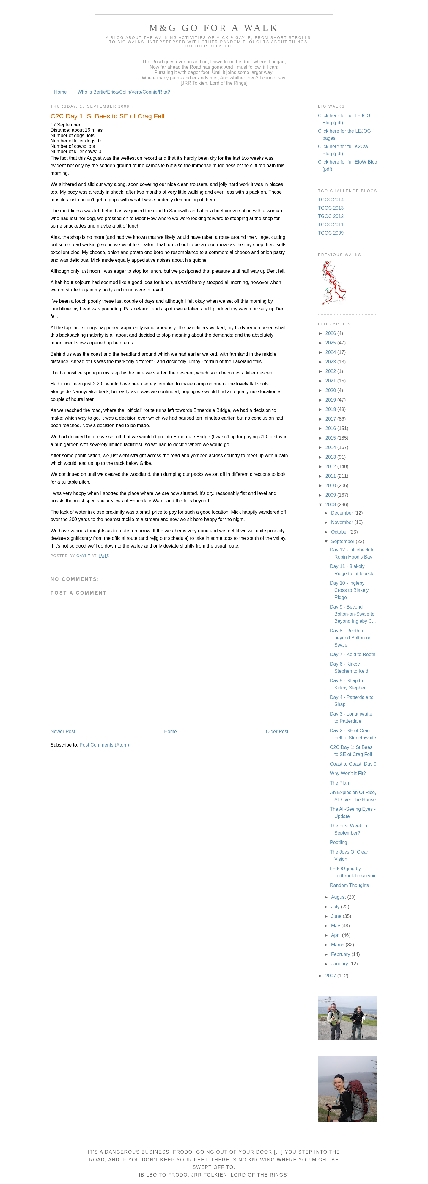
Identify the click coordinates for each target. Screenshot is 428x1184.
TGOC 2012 (331, 216)
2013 (331, 457)
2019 (331, 399)
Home (60, 92)
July (336, 906)
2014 (331, 447)
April (336, 935)
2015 (331, 437)
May (336, 925)
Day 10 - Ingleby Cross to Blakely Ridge (349, 590)
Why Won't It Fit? (348, 773)
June (337, 916)
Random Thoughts (349, 885)
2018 (331, 409)
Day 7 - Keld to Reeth (352, 654)
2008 (331, 504)
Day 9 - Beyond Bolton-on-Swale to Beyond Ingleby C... (353, 614)
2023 (331, 361)
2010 (331, 485)
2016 (331, 428)
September (343, 541)
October (340, 531)
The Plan (339, 782)
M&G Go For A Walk (214, 27)
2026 (331, 333)
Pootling (338, 842)
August (339, 897)
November (342, 522)
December (342, 512)
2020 (331, 390)
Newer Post (63, 731)
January (340, 963)
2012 (331, 466)
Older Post (277, 731)
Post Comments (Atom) (104, 744)
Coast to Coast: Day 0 (353, 763)
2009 (331, 495)
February (341, 954)
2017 (331, 418)
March (338, 944)
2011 (331, 476)
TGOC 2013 (331, 208)
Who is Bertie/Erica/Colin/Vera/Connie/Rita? (124, 92)
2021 (331, 380)
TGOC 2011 (331, 224)
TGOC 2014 (331, 199)
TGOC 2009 (331, 233)
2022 (331, 371)
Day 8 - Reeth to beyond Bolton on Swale (351, 637)
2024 (331, 352)
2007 (331, 975)
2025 (331, 342)
